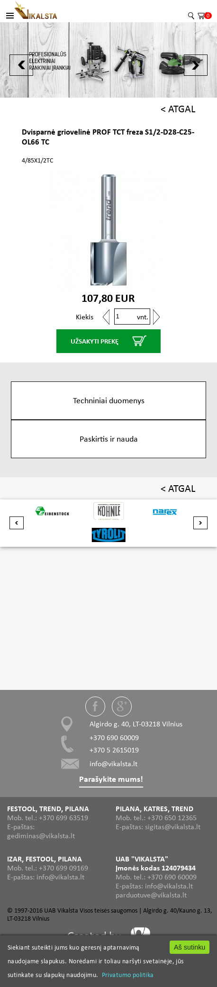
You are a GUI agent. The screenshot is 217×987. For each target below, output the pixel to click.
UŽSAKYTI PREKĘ (94, 341)
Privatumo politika (128, 974)
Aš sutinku (189, 947)
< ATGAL (178, 108)
